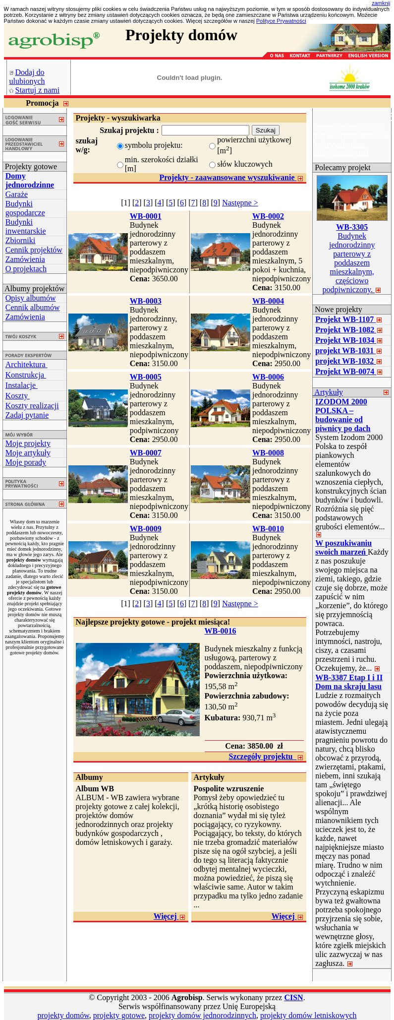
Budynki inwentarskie (25, 226)
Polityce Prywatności (281, 21)
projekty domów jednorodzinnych (202, 1015)
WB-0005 (146, 377)
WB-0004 (268, 301)
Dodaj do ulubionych (27, 76)
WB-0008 (268, 452)
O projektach (26, 268)
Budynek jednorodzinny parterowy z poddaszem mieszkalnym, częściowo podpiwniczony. (352, 258)
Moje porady (25, 462)
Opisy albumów (30, 298)
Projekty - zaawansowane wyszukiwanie (231, 177)
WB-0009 (146, 528)
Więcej (170, 916)
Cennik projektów (33, 250)
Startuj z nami (37, 90)
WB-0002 (268, 216)
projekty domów (63, 1015)
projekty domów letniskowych (308, 1015)
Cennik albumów (32, 307)
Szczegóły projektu (265, 756)
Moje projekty (28, 443)
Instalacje (21, 385)
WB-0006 (268, 377)
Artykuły (328, 392)
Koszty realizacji (32, 405)
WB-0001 (146, 216)
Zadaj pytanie (27, 415)
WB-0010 (268, 528)
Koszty (17, 395)
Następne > (240, 202)
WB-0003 (146, 301)
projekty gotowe (119, 1015)
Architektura (26, 364)
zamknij (381, 3)
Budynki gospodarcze (25, 208)
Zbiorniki (20, 240)
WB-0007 (146, 452)
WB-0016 (220, 631)
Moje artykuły (28, 452)
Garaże (16, 194)
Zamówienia (25, 259)
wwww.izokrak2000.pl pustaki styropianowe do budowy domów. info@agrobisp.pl (351, 139)
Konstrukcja (25, 375)
